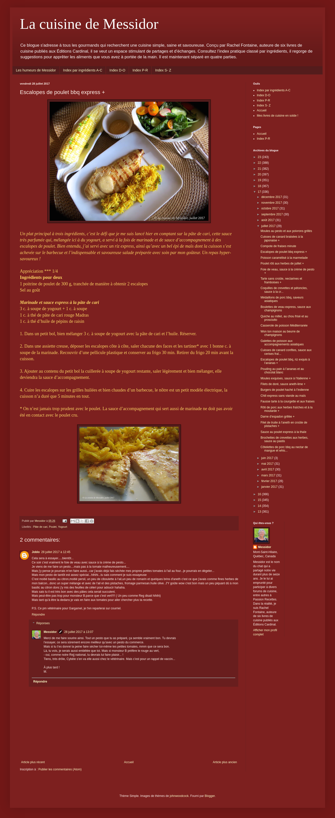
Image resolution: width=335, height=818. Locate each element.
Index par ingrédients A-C (82, 70)
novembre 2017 (272, 202)
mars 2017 (268, 475)
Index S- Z (163, 70)
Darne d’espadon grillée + (278, 416)
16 (260, 494)
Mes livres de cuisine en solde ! (277, 115)
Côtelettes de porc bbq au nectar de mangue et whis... (284, 448)
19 (260, 180)
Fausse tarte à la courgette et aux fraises (287, 401)
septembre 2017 (272, 214)
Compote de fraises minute (278, 246)
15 (260, 500)
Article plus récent (33, 762)
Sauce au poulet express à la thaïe (283, 432)
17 (260, 192)
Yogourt (62, 526)
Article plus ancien (225, 762)
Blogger (210, 796)
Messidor (50, 632)
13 (260, 511)
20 (260, 174)
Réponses (43, 623)
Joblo (36, 552)
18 (260, 186)
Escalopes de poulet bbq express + (284, 252)
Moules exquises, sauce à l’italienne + (286, 378)
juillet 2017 (268, 226)
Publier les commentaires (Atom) (60, 769)
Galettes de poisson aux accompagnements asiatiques (282, 342)
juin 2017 (267, 458)
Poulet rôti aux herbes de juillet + (282, 263)
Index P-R (140, 70)
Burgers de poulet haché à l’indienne (285, 390)
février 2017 (269, 481)
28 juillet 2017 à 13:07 (78, 632)
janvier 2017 (269, 487)
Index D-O (117, 70)
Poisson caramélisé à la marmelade (284, 258)
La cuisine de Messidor (89, 24)
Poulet (53, 526)
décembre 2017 (272, 197)
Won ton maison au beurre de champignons (280, 333)
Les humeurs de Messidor (36, 70)
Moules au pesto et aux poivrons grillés (286, 231)
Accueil (129, 762)
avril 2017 (268, 469)
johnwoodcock (179, 796)
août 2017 (268, 220)
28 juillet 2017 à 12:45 (55, 552)
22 (260, 162)
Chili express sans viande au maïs (283, 395)
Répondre (38, 614)
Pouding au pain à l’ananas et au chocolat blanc (282, 370)
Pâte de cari (40, 526)
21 (260, 168)
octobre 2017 (270, 208)
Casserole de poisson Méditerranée (284, 325)
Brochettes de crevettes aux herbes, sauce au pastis (284, 439)
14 (260, 506)
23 (260, 157)
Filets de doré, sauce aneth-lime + (283, 384)
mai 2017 (267, 463)
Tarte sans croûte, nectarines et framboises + (281, 280)
